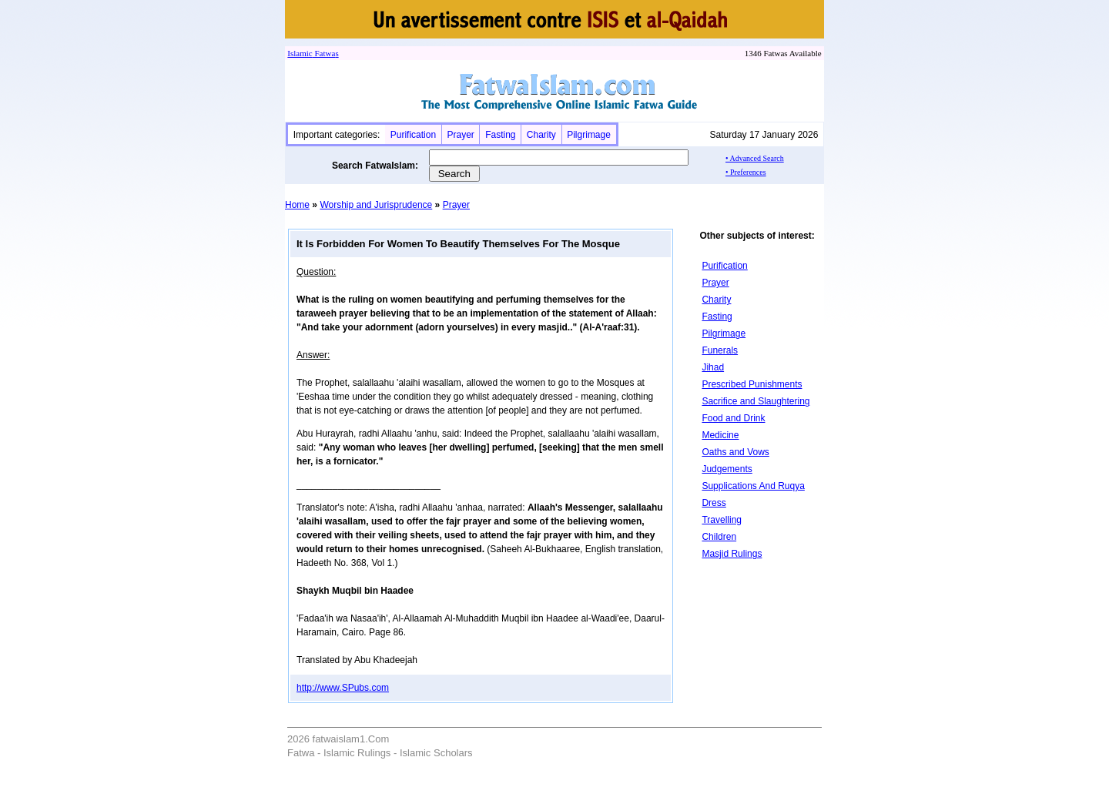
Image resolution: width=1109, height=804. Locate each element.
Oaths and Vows (735, 452)
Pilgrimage (589, 134)
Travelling (722, 519)
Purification (413, 134)
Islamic (299, 53)
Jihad (713, 367)
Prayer (460, 134)
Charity (541, 134)
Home (297, 204)
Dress (713, 502)
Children (719, 536)
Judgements (727, 469)
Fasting (500, 134)
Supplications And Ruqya (753, 486)
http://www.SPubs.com (343, 687)
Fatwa (324, 53)
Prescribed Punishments (752, 384)
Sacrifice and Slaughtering (755, 401)
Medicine (720, 435)
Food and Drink (733, 418)
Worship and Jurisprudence (376, 204)
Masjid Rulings (732, 553)
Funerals (720, 350)
